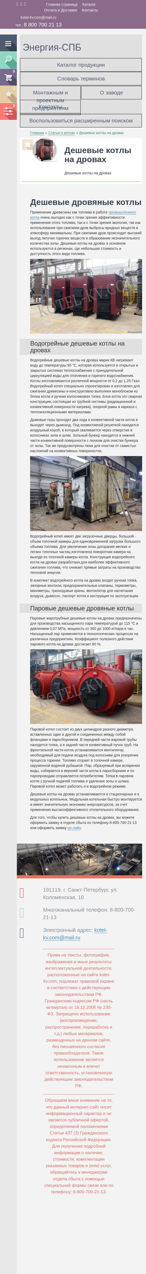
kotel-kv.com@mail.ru (38, 17)
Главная (37, 133)
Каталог (89, 4)
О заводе (111, 92)
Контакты (90, 10)
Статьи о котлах (61, 133)
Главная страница (62, 4)
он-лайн (74, 828)
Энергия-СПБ (52, 47)
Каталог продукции (81, 65)
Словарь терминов (81, 78)
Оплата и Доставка (60, 10)
